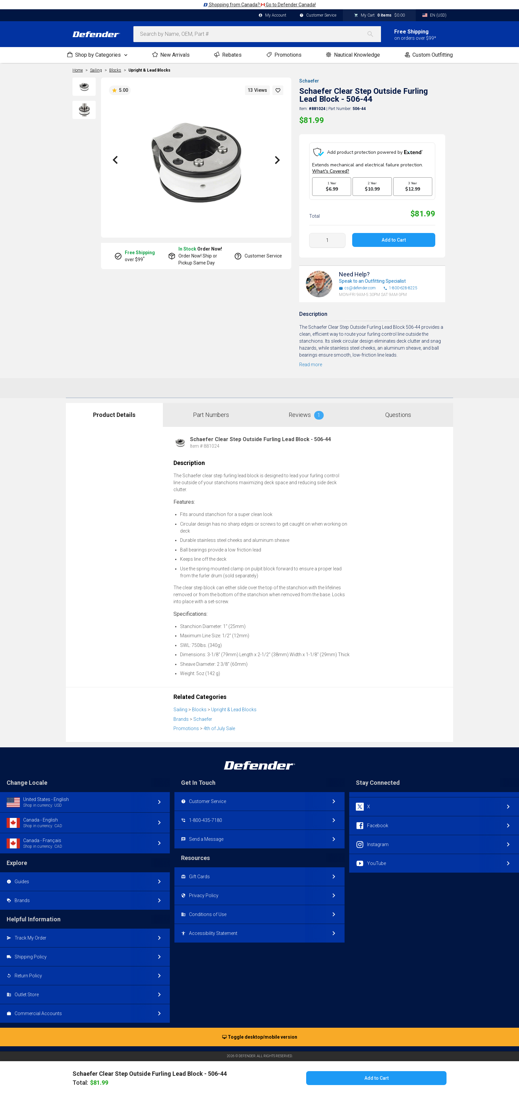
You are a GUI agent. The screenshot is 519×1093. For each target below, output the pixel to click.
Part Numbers (211, 414)
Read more (310, 364)
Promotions (186, 728)
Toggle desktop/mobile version (259, 1037)
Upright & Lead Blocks (149, 70)
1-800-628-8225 (400, 288)
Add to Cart (394, 240)
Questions (398, 414)
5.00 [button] (120, 90)
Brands (181, 719)
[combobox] (257, 34)
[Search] (373, 34)
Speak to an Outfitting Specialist (372, 281)
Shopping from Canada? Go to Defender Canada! (259, 4)
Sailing (180, 709)
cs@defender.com (357, 288)
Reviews (306, 415)
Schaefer (309, 81)
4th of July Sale (219, 728)
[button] (278, 90)
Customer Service (318, 15)
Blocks (199, 709)
